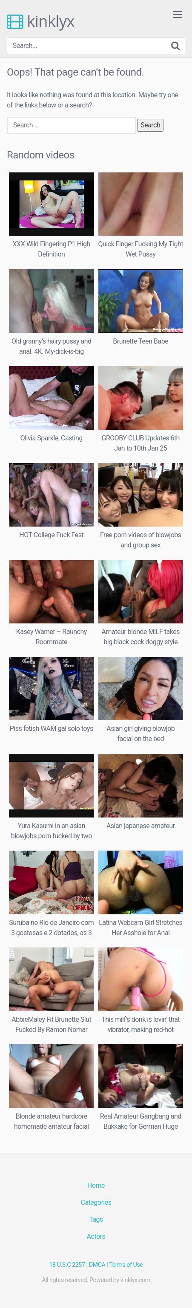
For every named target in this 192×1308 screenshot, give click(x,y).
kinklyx (41, 21)
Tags (96, 1219)
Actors (96, 1236)
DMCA (97, 1265)
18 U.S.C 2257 (67, 1265)
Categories (96, 1202)
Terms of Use (126, 1265)
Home (96, 1185)
